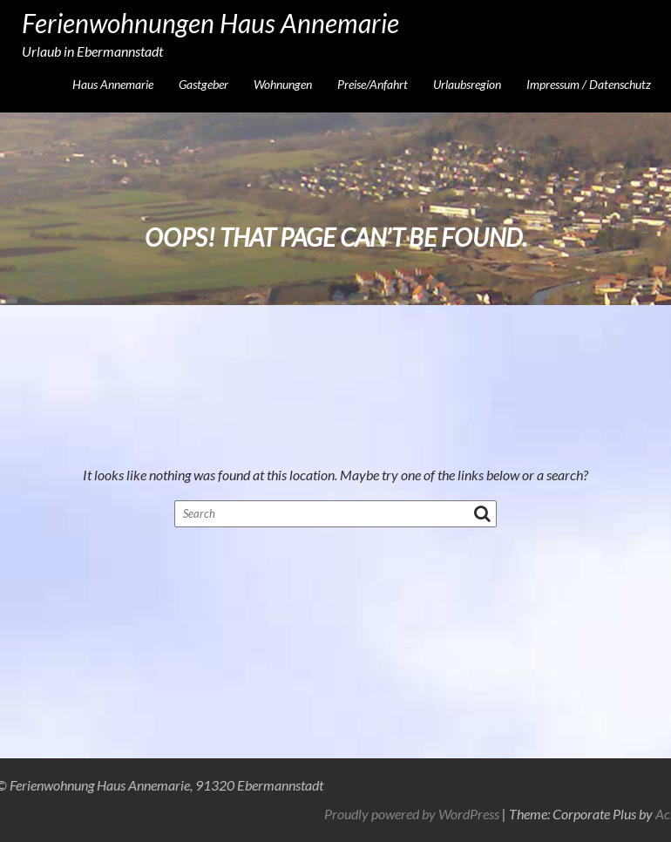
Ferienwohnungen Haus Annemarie (210, 22)
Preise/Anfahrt (372, 84)
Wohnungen (283, 84)
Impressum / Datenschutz (588, 84)
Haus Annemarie (112, 84)
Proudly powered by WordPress (512, 813)
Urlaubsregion (467, 84)
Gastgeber (203, 84)
